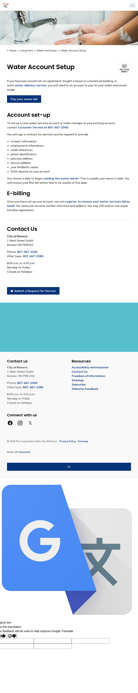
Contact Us (80, 371)
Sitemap (78, 380)
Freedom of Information (88, 376)
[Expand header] (132, 5)
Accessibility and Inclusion (90, 367)
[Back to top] (69, 467)
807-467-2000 (27, 252)
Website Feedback (85, 389)
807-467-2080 (33, 256)
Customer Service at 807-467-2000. (43, 127)
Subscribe (79, 384)
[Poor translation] (12, 635)
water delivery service (31, 85)
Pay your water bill (24, 99)
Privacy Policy (67, 441)
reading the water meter (61, 178)
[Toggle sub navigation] (124, 68)
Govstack (24, 452)
